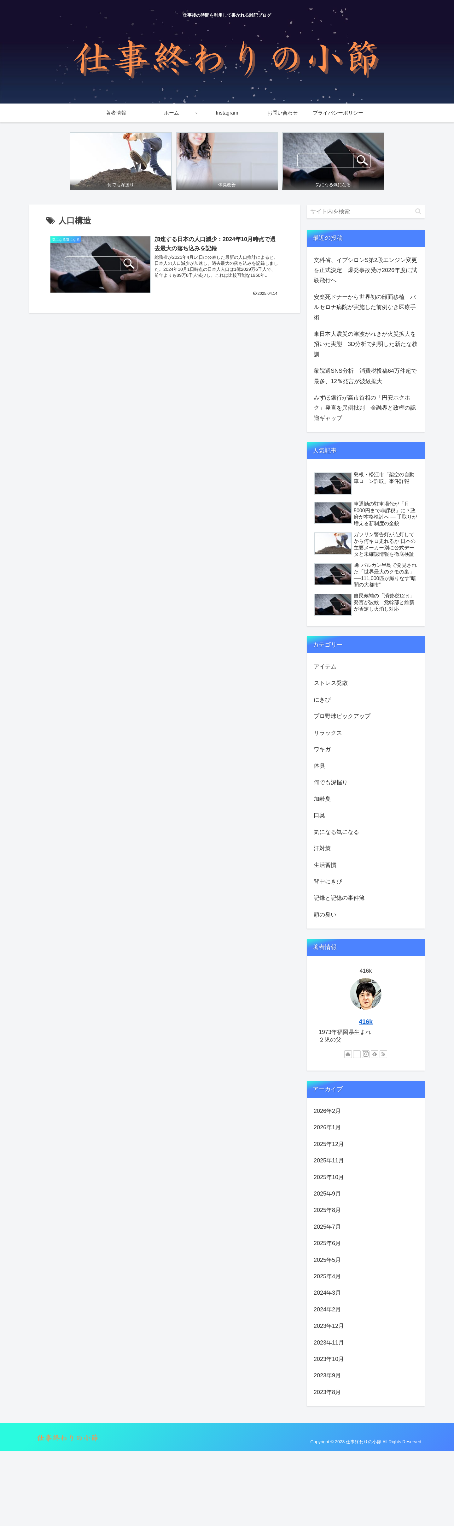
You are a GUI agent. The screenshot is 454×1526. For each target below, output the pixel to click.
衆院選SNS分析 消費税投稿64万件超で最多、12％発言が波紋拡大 (365, 376)
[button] (418, 211)
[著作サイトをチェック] (348, 1054)
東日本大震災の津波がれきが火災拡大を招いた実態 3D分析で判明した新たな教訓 (365, 344)
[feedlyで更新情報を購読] (374, 1054)
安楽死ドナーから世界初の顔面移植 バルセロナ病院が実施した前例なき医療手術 (365, 307)
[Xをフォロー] (357, 1054)
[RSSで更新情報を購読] (383, 1054)
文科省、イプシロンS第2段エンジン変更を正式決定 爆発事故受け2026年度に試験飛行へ (365, 270)
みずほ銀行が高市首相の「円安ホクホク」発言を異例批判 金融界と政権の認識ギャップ (365, 408)
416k (366, 1021)
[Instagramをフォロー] (366, 1054)
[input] (366, 211)
